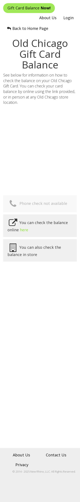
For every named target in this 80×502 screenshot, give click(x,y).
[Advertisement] (40, 150)
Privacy (21, 464)
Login (68, 17)
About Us (48, 17)
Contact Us (56, 454)
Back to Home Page (27, 28)
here (24, 229)
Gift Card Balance (29, 7)
